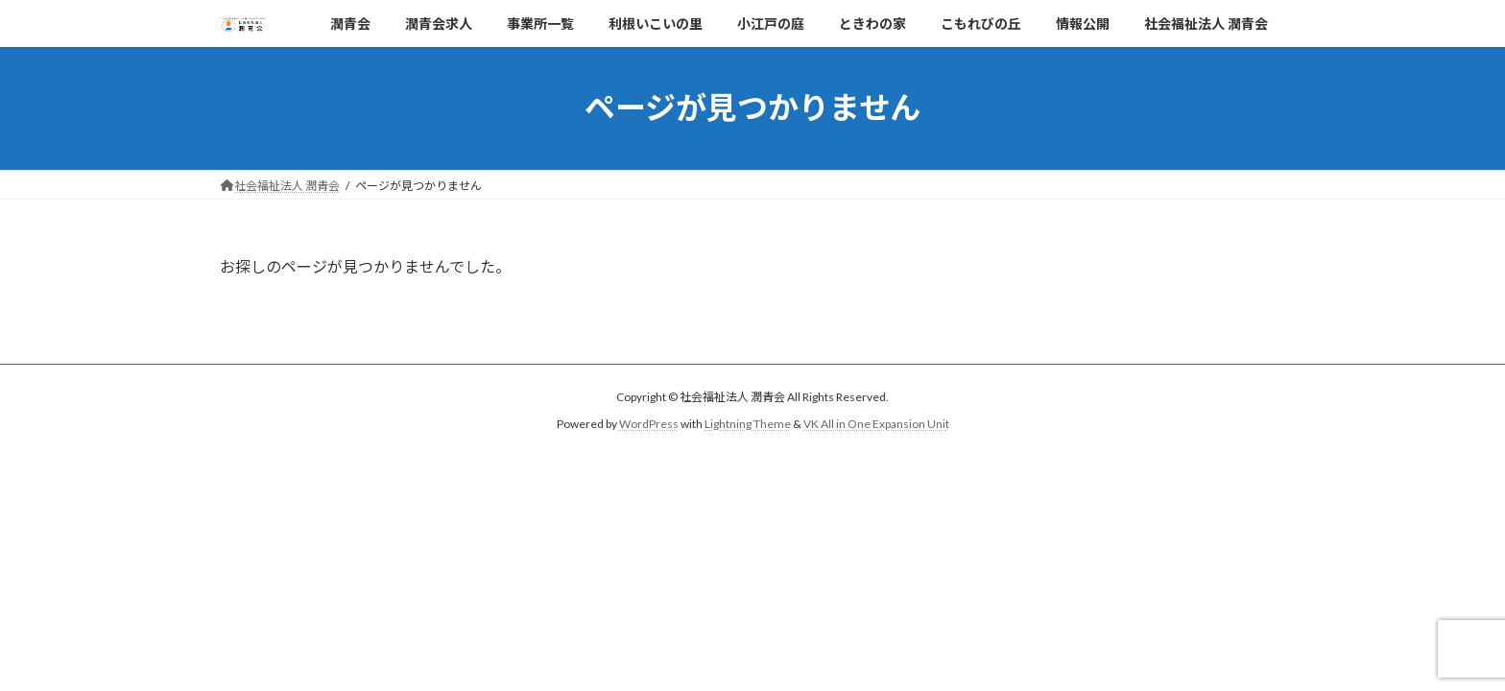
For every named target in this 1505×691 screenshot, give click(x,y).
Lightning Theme (748, 424)
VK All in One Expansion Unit (876, 424)
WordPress (649, 424)
